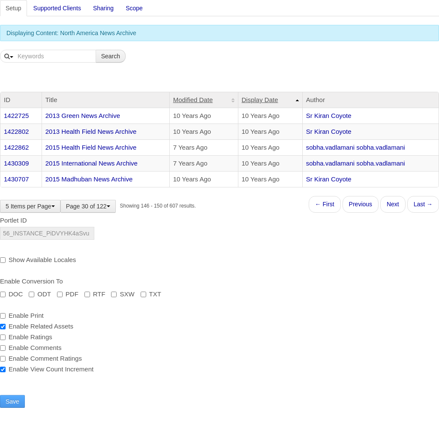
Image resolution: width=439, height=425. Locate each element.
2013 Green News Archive (82, 115)
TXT (151, 294)
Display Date (260, 99)
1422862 (16, 147)
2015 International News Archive (91, 163)
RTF (94, 294)
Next (393, 204)
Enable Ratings (26, 337)
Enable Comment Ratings (41, 358)
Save (12, 401)
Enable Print (22, 315)
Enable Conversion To (31, 281)
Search (110, 56)
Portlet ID (13, 220)
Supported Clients (57, 8)
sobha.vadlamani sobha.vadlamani (355, 147)
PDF (67, 294)
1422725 (16, 115)
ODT (40, 294)
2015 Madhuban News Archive (88, 179)
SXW (122, 294)
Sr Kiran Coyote (329, 115)
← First (324, 204)
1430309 (16, 163)
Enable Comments (30, 347)
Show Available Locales (38, 259)
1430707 (16, 179)
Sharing (103, 8)
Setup (13, 8)
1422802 (16, 131)
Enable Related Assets (36, 326)
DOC (11, 294)
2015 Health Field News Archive (91, 147)
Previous (360, 204)
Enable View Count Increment (46, 369)
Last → (423, 204)
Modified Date (193, 99)
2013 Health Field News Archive (91, 131)
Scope (134, 8)
